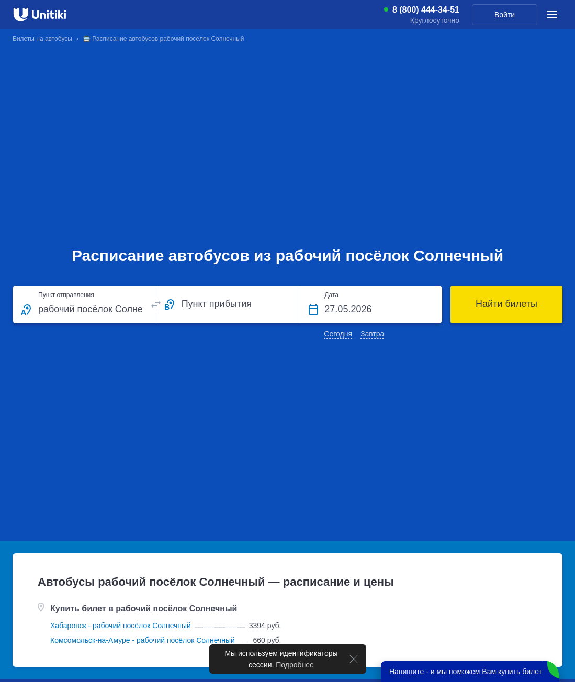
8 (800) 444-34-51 (425, 10)
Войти (504, 14)
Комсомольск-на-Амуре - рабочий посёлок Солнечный (142, 640)
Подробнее (295, 665)
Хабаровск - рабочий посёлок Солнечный (120, 625)
